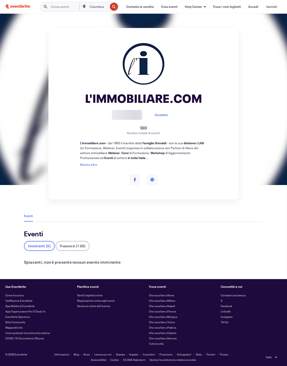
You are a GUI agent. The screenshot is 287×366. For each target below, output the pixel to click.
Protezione (166, 354)
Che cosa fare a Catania (162, 333)
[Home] (17, 6)
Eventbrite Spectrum (17, 317)
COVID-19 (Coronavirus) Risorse (24, 338)
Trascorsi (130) (72, 245)
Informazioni (61, 354)
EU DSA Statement (134, 360)
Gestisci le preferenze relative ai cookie (173, 360)
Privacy (224, 354)
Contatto (161, 115)
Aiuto (86, 354)
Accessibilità (98, 360)
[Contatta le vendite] (140, 6)
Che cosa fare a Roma (161, 295)
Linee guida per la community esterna (27, 333)
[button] (195, 7)
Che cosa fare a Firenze (162, 311)
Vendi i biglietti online (90, 295)
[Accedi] (253, 6)
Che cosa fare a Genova (162, 338)
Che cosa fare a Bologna (163, 317)
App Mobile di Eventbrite (20, 306)
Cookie (114, 360)
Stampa (120, 354)
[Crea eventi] (169, 6)
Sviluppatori (184, 354)
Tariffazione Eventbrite (19, 300)
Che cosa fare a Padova (162, 327)
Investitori (149, 354)
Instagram (227, 317)
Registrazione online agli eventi (96, 300)
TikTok (224, 322)
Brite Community (15, 322)
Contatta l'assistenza (233, 295)
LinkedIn (226, 311)
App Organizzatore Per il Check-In (25, 311)
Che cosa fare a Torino (162, 322)
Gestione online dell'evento (93, 306)
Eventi (28, 216)
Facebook (226, 306)
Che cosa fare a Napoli (162, 306)
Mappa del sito (14, 327)
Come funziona (14, 295)
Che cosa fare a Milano (162, 300)
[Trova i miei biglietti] (227, 6)
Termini (210, 354)
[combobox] (98, 7)
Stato (199, 354)
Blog (76, 354)
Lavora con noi (102, 354)
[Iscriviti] (272, 6)
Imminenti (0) (39, 245)
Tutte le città (156, 343)
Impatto (133, 354)
